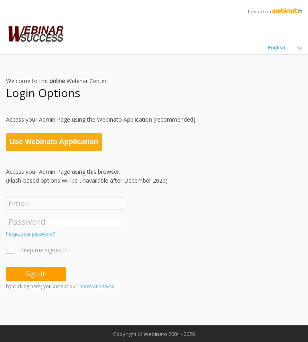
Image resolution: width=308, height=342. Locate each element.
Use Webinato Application (54, 142)
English (285, 48)
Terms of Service (96, 286)
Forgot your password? (30, 234)
